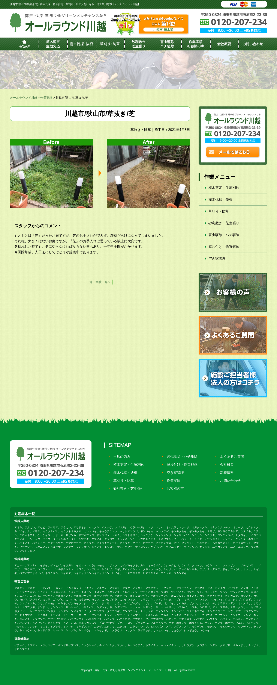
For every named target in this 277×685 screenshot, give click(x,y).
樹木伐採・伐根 (220, 199)
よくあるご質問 (231, 456)
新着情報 (225, 472)
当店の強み (120, 456)
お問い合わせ (229, 480)
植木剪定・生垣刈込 (223, 187)
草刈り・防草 (218, 211)
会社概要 (225, 464)
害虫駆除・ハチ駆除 (223, 235)
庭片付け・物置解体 (223, 247)
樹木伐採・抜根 (124, 472)
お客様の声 (174, 488)
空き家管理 (217, 258)
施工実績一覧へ (100, 282)
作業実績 (172, 480)
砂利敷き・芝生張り (223, 223)
